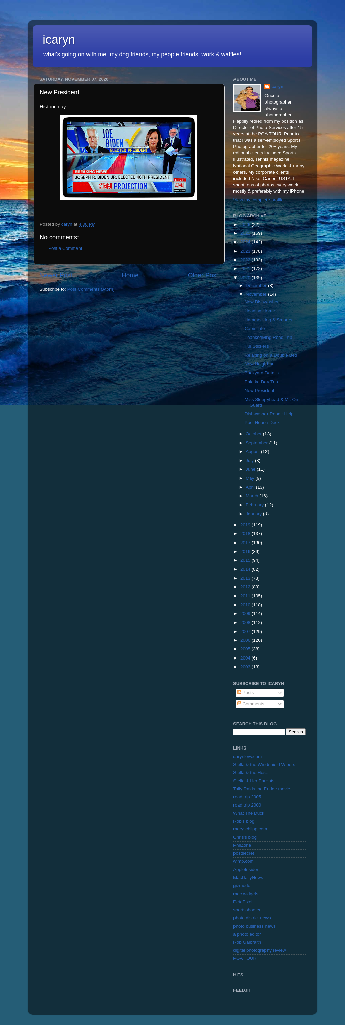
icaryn (59, 40)
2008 (246, 622)
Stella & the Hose (250, 772)
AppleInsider (245, 869)
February (255, 504)
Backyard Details (262, 372)
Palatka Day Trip (261, 381)
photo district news (252, 917)
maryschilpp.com (250, 828)
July (250, 460)
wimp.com (243, 861)
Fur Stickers (257, 346)
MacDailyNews (248, 877)
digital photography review (259, 950)
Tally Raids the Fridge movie (261, 788)
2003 (246, 666)
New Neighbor (259, 364)
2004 (246, 658)
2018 (246, 533)
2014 (246, 569)
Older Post (203, 275)
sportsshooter (247, 909)
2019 (246, 524)
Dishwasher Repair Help (269, 413)
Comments (250, 703)
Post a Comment (65, 248)
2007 (246, 631)
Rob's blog (243, 821)
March (252, 495)
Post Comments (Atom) (91, 289)
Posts (245, 692)
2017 (246, 542)
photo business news (254, 926)
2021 (246, 268)
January (254, 513)
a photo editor (247, 934)
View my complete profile (258, 199)
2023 (246, 251)
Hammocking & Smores (268, 319)
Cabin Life (255, 328)
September (257, 442)
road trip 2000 (247, 805)
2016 (246, 551)
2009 (246, 613)
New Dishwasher (262, 301)
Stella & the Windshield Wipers (264, 764)
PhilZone (242, 845)
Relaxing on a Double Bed (271, 355)
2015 (246, 560)
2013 (246, 578)
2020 (246, 277)
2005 (246, 648)
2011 (246, 595)
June (251, 469)
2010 (246, 604)
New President (259, 390)
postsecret (243, 853)
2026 (246, 224)
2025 (246, 233)
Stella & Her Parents (253, 780)
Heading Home (260, 310)
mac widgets (245, 893)
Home (130, 275)
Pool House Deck (262, 422)
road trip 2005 (247, 796)
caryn (277, 86)
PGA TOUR (244, 958)
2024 (246, 241)
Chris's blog (245, 837)
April (251, 487)
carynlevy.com (247, 756)
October (254, 433)
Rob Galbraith (247, 942)
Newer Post (55, 275)
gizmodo (241, 885)
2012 (246, 586)
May (250, 478)
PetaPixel (242, 901)
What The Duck (248, 813)
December (257, 285)
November (257, 294)
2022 (246, 259)
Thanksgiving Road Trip (268, 337)
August (253, 451)
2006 (246, 640)
